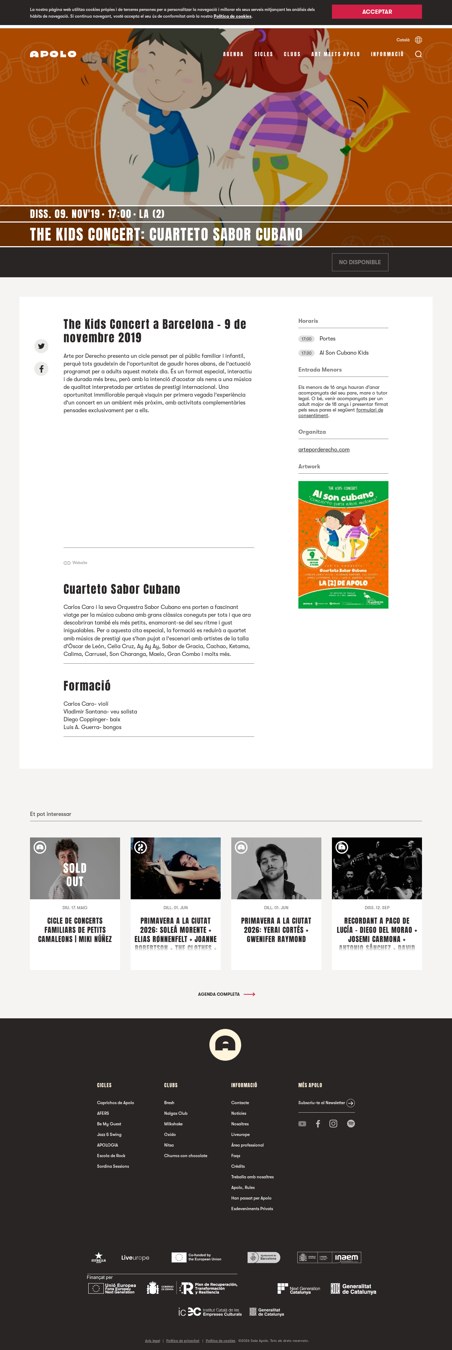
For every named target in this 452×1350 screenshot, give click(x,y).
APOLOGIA (107, 1141)
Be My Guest (109, 1120)
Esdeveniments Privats (252, 1205)
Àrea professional (247, 1141)
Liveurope (240, 1131)
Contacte (240, 1099)
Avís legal (152, 1337)
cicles (264, 51)
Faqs (235, 1152)
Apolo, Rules (243, 1184)
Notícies (238, 1110)
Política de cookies (232, 16)
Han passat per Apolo (251, 1194)
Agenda (233, 51)
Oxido (170, 1131)
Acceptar (377, 13)
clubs (292, 51)
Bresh (169, 1099)
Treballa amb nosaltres (252, 1173)
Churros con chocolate (185, 1152)
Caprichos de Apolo (115, 1099)
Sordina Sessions (113, 1163)
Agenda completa (226, 991)
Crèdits (238, 1163)
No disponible (360, 259)
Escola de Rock (111, 1152)
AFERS (103, 1110)
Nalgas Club (176, 1110)
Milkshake (173, 1120)
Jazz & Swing (109, 1131)
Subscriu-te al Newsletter (321, 1099)
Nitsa (169, 1141)
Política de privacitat (183, 1337)
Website (79, 559)
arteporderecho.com (324, 446)
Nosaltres (240, 1120)
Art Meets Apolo (336, 51)
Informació (387, 51)
